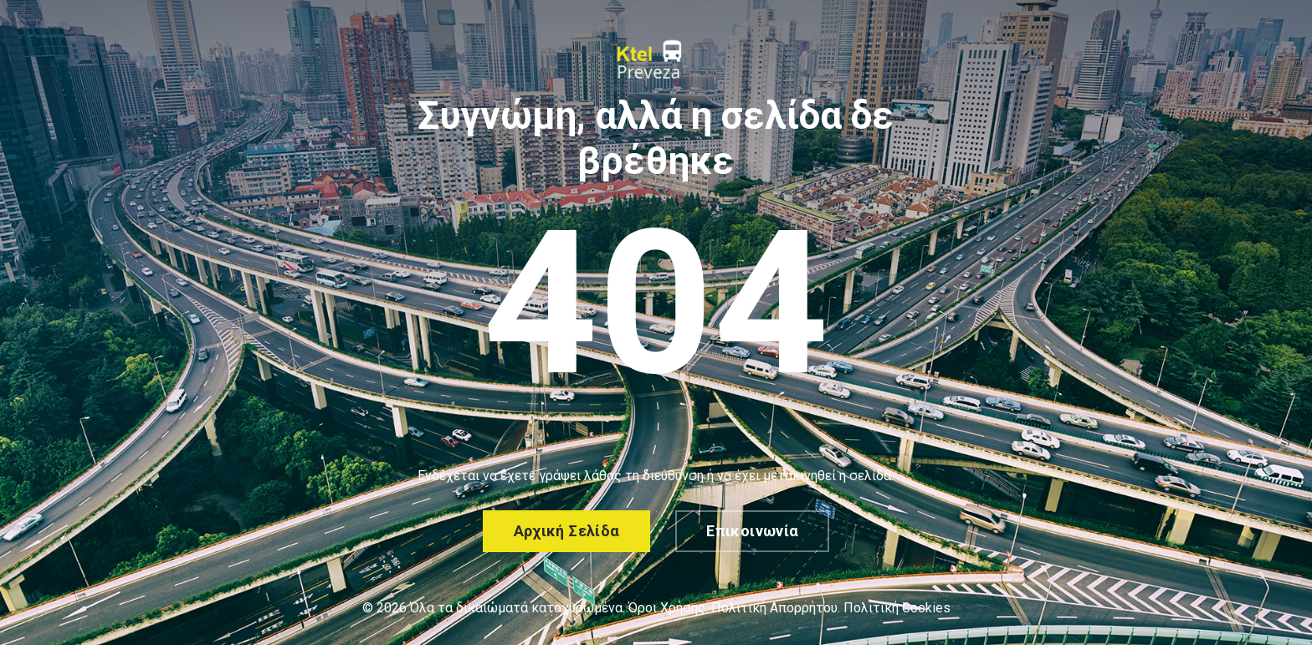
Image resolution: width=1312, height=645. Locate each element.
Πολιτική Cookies (897, 608)
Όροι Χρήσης (666, 608)
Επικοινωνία (752, 531)
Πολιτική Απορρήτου (774, 608)
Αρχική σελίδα (567, 531)
